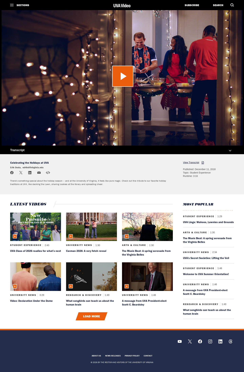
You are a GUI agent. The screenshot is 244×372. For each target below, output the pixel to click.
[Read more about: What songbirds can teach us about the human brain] (91, 276)
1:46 (153, 295)
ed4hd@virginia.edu (33, 167)
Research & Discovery (83, 295)
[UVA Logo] (38, 343)
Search (218, 5)
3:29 (41, 295)
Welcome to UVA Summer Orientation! (206, 274)
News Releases (113, 355)
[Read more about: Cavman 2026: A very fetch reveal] (91, 227)
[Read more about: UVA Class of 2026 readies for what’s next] (35, 227)
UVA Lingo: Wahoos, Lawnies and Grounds (208, 222)
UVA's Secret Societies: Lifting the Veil (206, 258)
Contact (148, 355)
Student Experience (25, 245)
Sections (23, 5)
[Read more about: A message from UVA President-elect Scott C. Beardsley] (147, 276)
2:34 (214, 252)
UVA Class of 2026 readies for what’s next (35, 251)
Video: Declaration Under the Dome (31, 300)
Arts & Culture (134, 245)
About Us (96, 355)
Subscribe (192, 5)
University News (79, 245)
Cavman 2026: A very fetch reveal (86, 251)
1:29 (219, 216)
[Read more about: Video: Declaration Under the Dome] (35, 276)
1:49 (106, 295)
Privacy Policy (132, 355)
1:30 (97, 245)
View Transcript (191, 162)
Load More (91, 316)
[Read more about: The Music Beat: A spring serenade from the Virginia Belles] (147, 227)
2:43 (46, 245)
